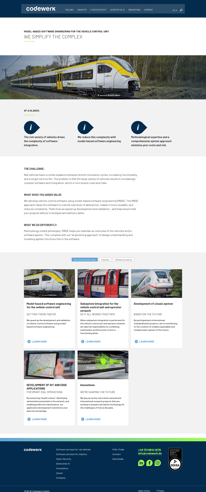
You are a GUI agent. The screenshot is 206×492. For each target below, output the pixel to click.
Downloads (118, 459)
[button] (175, 11)
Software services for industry (72, 455)
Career (59, 473)
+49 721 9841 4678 (149, 450)
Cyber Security (63, 459)
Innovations (62, 469)
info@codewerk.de (150, 454)
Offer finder (118, 450)
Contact (116, 455)
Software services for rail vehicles (73, 450)
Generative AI (63, 464)
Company (61, 478)
